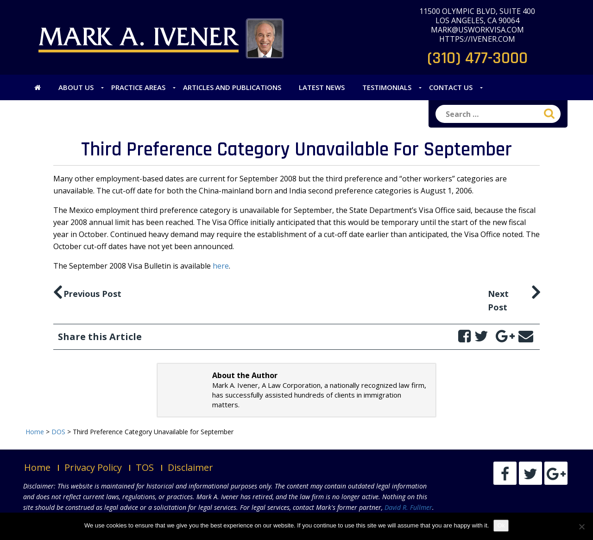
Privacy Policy (93, 467)
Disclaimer (190, 467)
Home (37, 467)
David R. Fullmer (408, 507)
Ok (501, 525)
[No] (581, 526)
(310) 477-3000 (477, 58)
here (221, 266)
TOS (145, 467)
